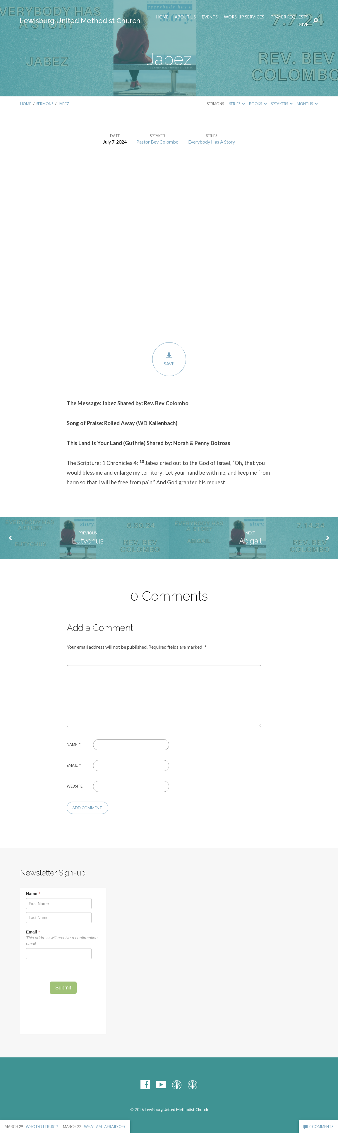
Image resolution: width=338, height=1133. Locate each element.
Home (162, 17)
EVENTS (210, 17)
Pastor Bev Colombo (157, 141)
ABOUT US (185, 17)
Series (237, 103)
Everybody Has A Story (211, 141)
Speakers (282, 103)
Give (303, 25)
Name (73, 744)
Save (169, 359)
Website (75, 786)
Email (74, 765)
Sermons (44, 103)
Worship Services (244, 17)
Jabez (63, 103)
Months (307, 103)
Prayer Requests (289, 17)
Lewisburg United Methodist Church (80, 20)
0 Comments (318, 1126)
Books (258, 103)
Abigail (250, 540)
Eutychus (88, 540)
